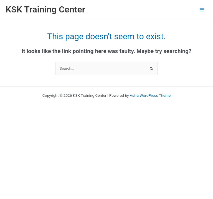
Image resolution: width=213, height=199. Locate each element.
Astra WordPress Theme (150, 95)
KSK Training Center (45, 9)
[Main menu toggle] (202, 9)
